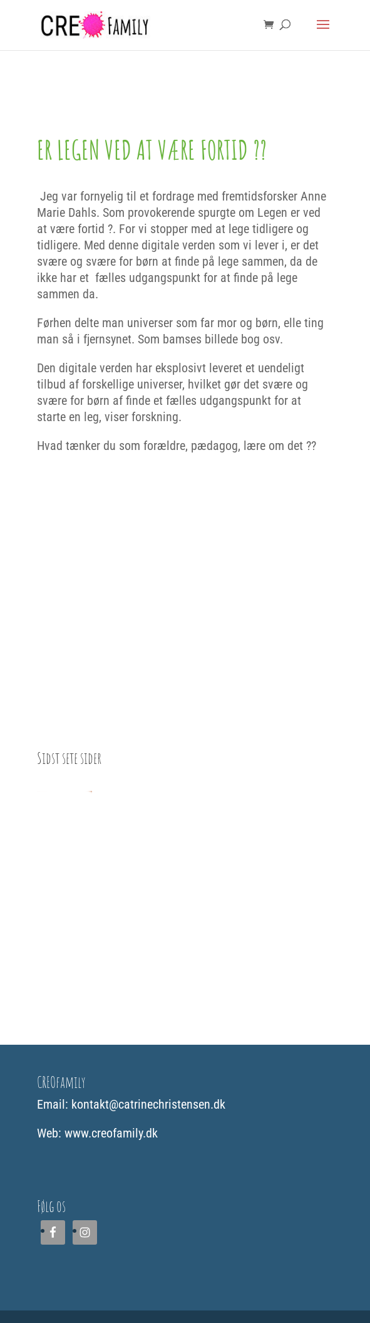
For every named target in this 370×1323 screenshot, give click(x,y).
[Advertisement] (185, 920)
